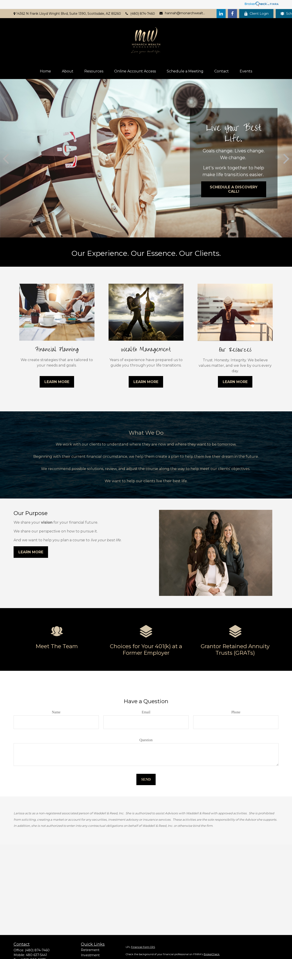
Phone (235, 712)
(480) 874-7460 (140, 14)
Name (56, 712)
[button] (45, 71)
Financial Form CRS (143, 947)
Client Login (256, 14)
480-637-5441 (36, 955)
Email (146, 712)
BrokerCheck (212, 954)
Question (146, 740)
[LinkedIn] (221, 13)
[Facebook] (232, 13)
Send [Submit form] (146, 779)
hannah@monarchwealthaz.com (182, 13)
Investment (90, 955)
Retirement (90, 950)
